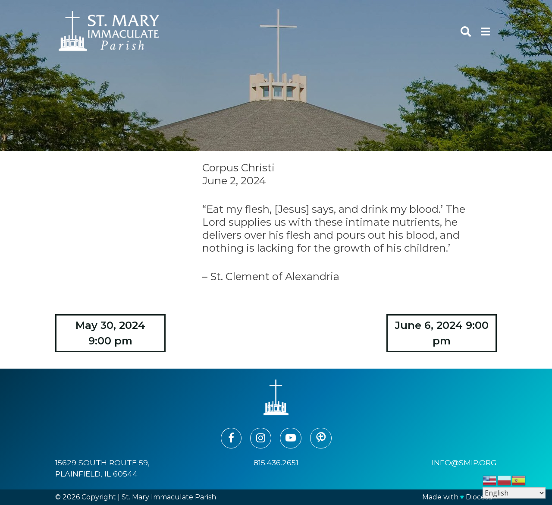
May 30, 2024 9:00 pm (110, 333)
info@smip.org (464, 462)
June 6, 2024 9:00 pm (442, 333)
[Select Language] (514, 493)
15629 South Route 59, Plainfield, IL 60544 (102, 468)
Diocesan (481, 497)
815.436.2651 (276, 462)
